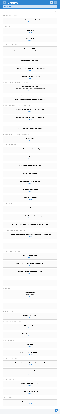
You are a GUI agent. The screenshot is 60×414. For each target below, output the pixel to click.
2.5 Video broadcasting (9, 301)
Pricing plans (6, 26)
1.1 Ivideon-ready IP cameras (10, 44)
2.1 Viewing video (7, 241)
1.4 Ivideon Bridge (7, 203)
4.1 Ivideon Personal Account (10, 358)
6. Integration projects (9, 397)
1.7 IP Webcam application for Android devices (14, 230)
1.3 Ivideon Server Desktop (10, 144)
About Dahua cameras (8, 124)
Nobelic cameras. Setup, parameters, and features (16, 95)
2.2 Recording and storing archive (11, 251)
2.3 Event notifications (9, 278)
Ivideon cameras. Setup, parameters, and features (15, 82)
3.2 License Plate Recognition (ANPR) (12, 321)
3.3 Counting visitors (8, 340)
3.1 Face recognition (8, 311)
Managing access (7, 288)
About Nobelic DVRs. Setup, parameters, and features (16, 134)
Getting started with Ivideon (10, 15)
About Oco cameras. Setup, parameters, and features (16, 105)
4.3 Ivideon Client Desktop (9, 379)
